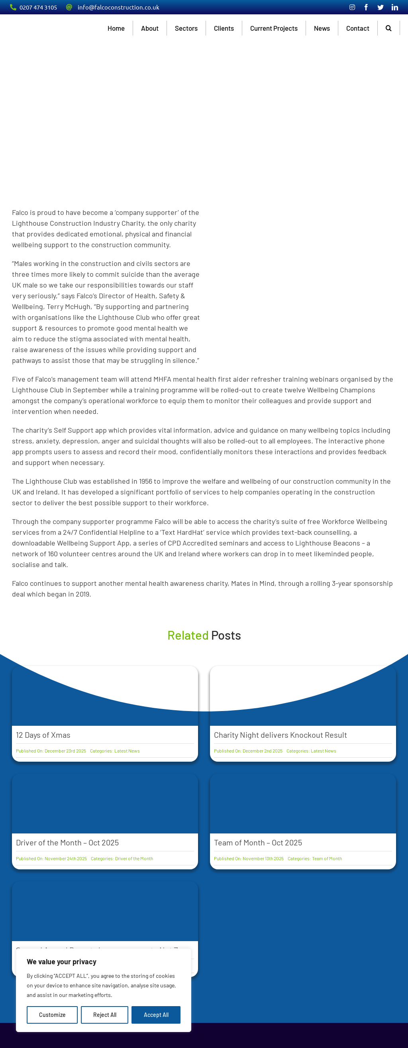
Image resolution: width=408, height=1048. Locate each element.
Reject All (104, 1014)
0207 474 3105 (38, 7)
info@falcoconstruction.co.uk (118, 7)
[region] (103, 990)
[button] (389, 28)
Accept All (156, 1014)
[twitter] (380, 7)
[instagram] (352, 7)
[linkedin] (395, 7)
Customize (52, 1014)
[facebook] (366, 7)
